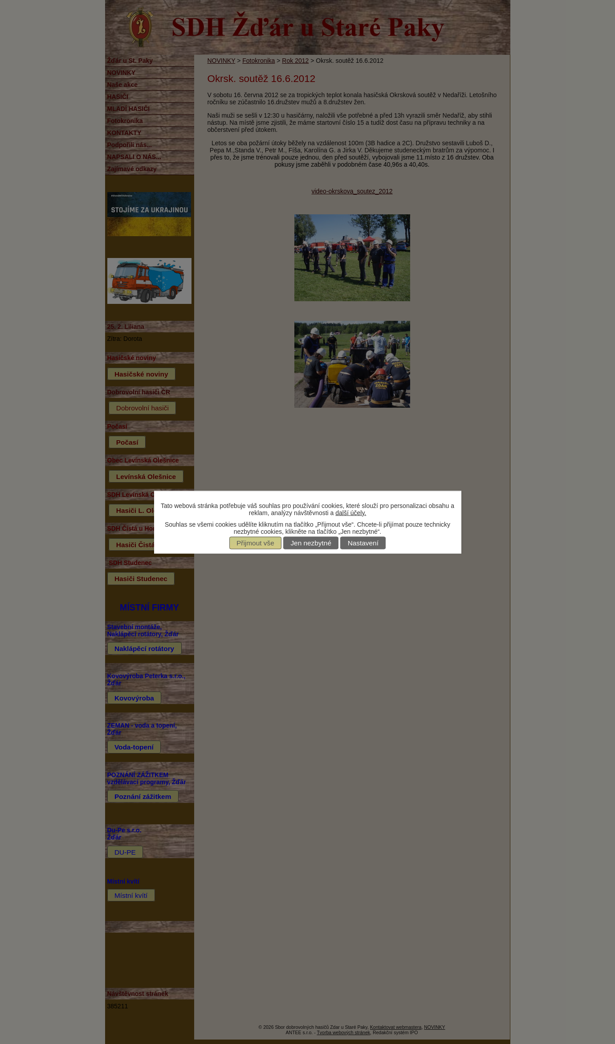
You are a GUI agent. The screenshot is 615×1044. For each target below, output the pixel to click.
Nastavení (363, 543)
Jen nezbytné (310, 543)
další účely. (350, 512)
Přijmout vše (255, 543)
